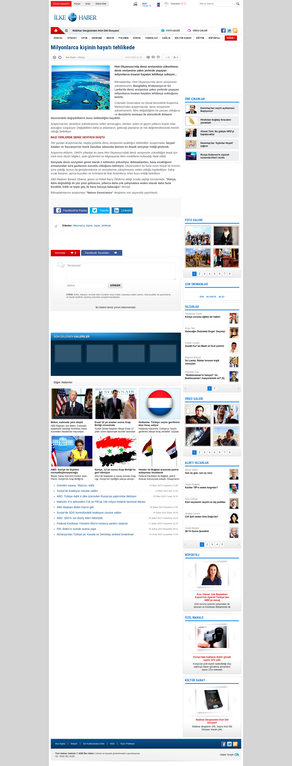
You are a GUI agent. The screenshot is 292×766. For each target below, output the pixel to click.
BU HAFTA (211, 297)
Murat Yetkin (206, 472)
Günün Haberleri (61, 4)
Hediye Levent (206, 515)
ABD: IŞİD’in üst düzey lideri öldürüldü (80, 518)
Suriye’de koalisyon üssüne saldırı (77, 490)
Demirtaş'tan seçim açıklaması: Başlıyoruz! (217, 109)
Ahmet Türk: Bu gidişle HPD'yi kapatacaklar (217, 133)
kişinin (89, 225)
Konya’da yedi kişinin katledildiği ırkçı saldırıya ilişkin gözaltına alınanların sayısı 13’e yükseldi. (212, 663)
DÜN (202, 297)
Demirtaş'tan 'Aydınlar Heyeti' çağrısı (216, 144)
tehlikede (106, 225)
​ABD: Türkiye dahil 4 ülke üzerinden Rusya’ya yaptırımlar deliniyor (96, 496)
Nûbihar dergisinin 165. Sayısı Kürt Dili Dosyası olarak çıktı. (212, 724)
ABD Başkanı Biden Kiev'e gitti (75, 507)
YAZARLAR (192, 307)
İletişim (74, 744)
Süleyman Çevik (206, 315)
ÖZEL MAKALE (194, 617)
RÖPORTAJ (192, 555)
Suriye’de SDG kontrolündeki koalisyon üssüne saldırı (89, 512)
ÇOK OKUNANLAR (196, 284)
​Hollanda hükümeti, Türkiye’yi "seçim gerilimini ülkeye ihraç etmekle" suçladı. (160, 427)
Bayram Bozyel (206, 360)
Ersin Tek (206, 330)
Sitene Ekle (100, 4)
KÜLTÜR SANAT (195, 680)
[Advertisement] (260, 68)
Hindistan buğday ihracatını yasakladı (215, 121)
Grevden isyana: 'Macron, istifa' (75, 485)
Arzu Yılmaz (206, 501)
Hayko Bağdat (206, 486)
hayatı (97, 225)
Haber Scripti (226, 754)
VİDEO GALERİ (194, 399)
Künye (77, 4)
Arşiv (88, 4)
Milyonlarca (79, 225)
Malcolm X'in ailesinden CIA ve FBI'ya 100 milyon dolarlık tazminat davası (101, 501)
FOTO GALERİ (193, 220)
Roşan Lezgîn (206, 345)
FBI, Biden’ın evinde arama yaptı (76, 528)
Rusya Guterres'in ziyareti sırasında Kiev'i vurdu (214, 156)
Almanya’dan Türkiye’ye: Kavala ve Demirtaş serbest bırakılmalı (95, 534)
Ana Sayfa (60, 744)
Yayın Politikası (127, 744)
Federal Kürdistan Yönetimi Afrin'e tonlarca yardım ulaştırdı (92, 523)
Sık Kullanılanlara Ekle (93, 744)
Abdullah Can (206, 375)
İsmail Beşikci (206, 530)
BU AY (222, 297)
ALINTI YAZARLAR (197, 463)
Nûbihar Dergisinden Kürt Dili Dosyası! (96, 30)
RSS (112, 744)
